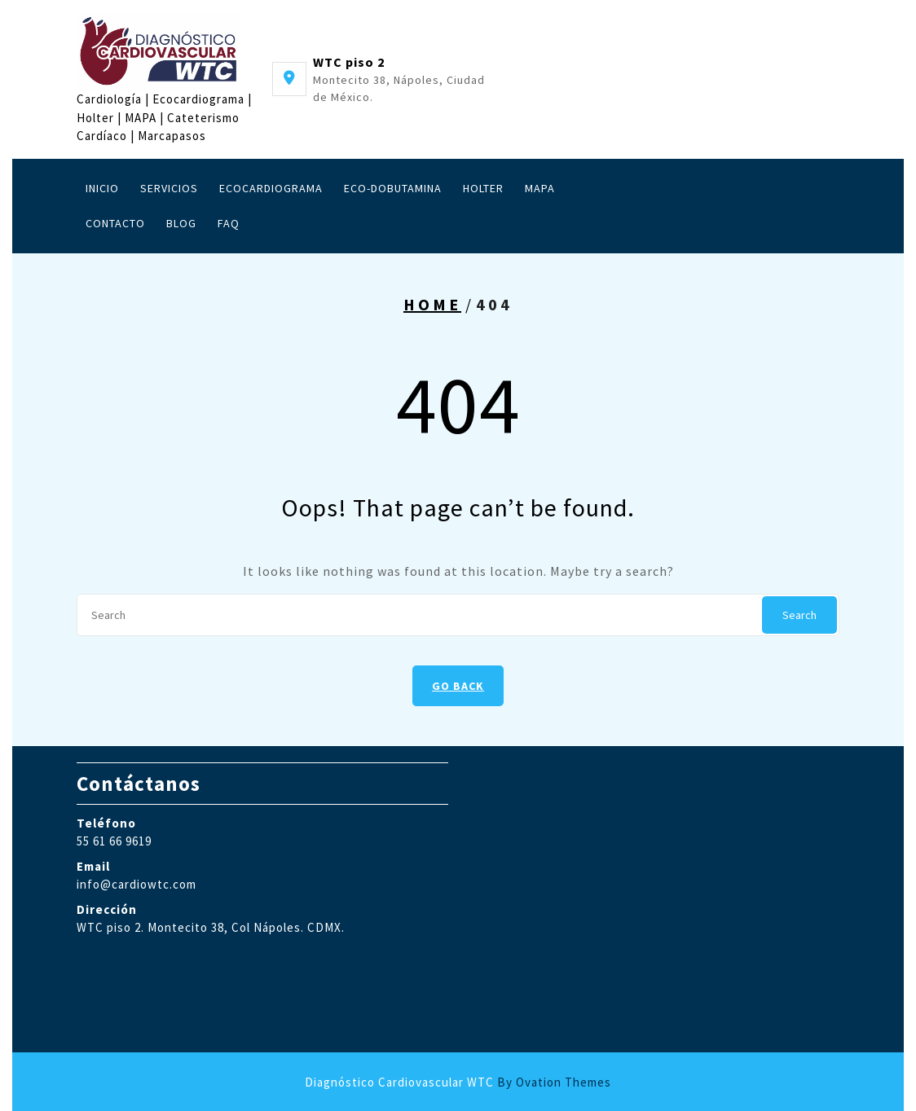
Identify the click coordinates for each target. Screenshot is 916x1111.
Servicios (169, 188)
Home (432, 304)
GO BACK (458, 685)
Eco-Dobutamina (393, 188)
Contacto (115, 223)
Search (799, 615)
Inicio (102, 188)
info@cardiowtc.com (136, 884)
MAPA (540, 188)
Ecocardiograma (271, 188)
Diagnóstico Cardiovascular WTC (458, 1082)
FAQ (229, 223)
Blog (181, 223)
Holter (483, 188)
